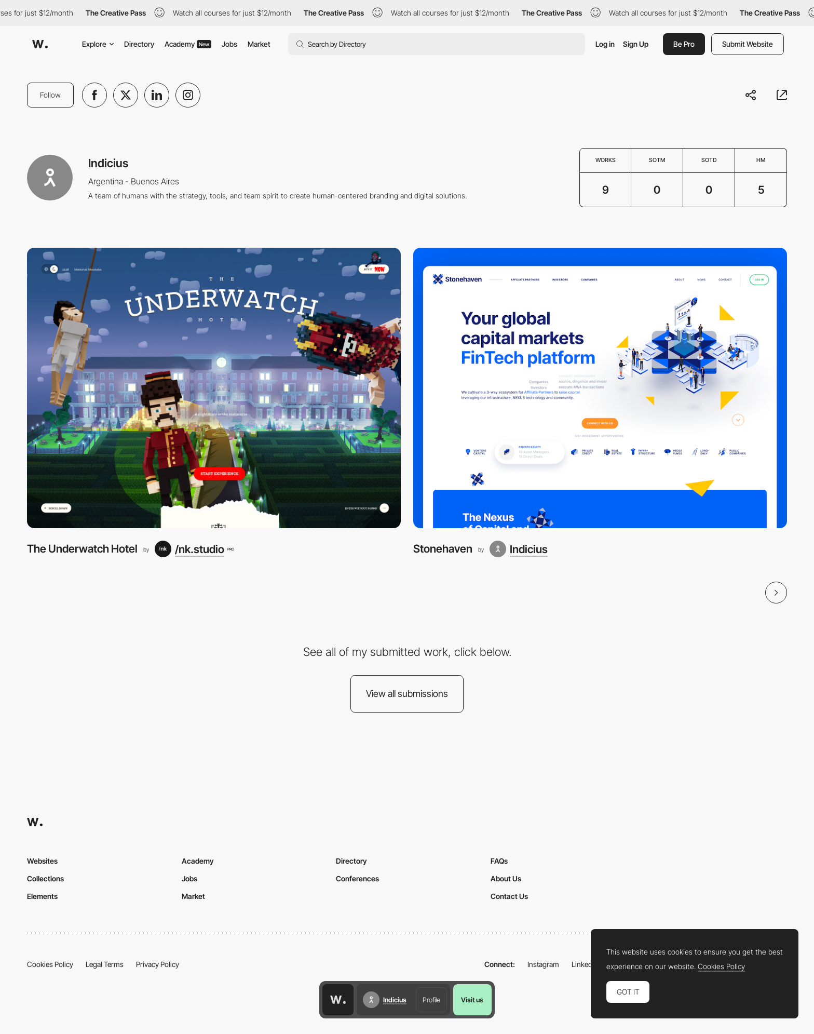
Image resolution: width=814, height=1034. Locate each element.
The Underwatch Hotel (82, 548)
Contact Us (509, 896)
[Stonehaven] (600, 388)
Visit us (472, 1000)
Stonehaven (442, 548)
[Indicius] (519, 549)
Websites (42, 860)
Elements (42, 896)
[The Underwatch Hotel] (214, 388)
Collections (45, 878)
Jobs (229, 43)
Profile (431, 1000)
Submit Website (747, 43)
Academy (188, 43)
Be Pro (684, 43)
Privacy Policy (157, 964)
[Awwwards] (40, 44)
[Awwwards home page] (338, 999)
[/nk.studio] (194, 549)
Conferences (357, 878)
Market (259, 43)
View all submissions (407, 693)
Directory (139, 43)
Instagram (543, 964)
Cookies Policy (50, 964)
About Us (506, 878)
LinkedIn (585, 964)
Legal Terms (105, 964)
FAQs (499, 860)
